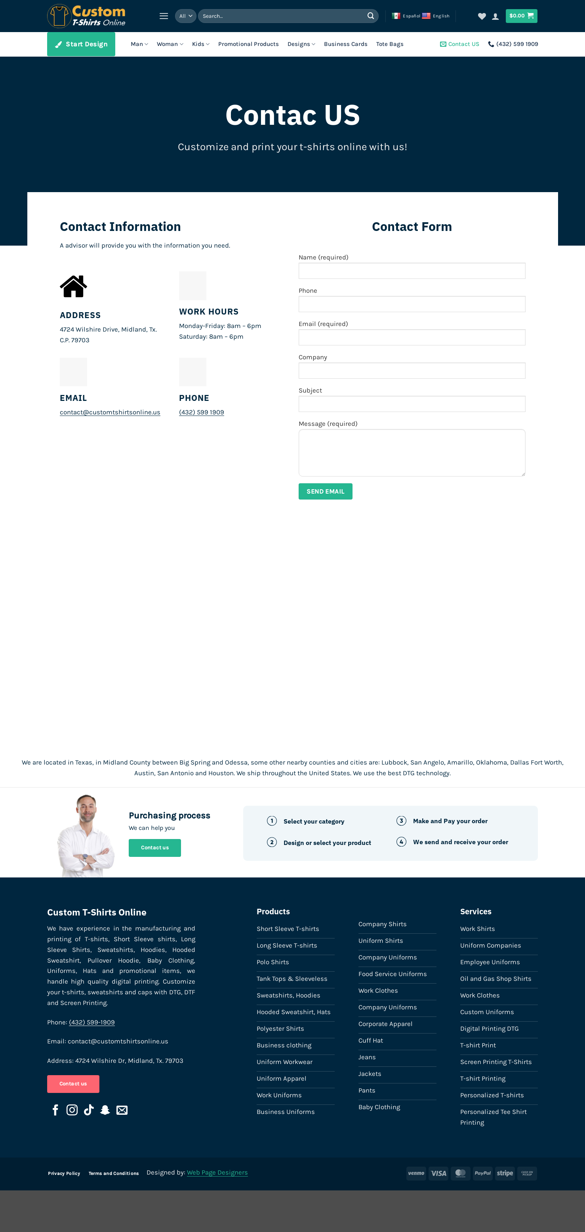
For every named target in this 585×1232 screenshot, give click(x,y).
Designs (301, 44)
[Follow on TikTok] (88, 1111)
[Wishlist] (482, 16)
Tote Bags (390, 44)
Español (405, 16)
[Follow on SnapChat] (105, 1111)
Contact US (459, 44)
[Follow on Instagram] (72, 1111)
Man (139, 44)
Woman (170, 44)
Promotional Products (248, 44)
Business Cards (346, 44)
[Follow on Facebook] (55, 1111)
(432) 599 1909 (513, 44)
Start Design (81, 44)
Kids (201, 44)
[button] (164, 16)
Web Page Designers (217, 1172)
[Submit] (371, 16)
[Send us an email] (122, 1111)
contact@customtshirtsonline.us (110, 412)
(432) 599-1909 (92, 1022)
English (435, 16)
